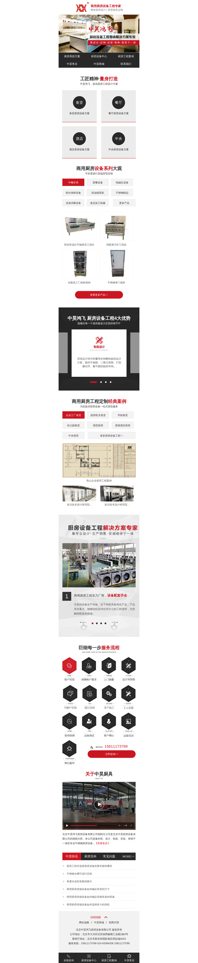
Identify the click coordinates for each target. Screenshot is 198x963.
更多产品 (124, 203)
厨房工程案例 (126, 56)
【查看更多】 (102, 843)
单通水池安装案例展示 (79, 881)
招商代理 (114, 922)
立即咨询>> (111, 754)
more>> (128, 856)
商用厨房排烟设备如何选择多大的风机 (88, 904)
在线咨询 (69, 957)
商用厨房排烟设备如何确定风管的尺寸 (88, 889)
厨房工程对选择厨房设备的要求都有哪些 (89, 866)
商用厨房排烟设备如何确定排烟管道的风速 (91, 896)
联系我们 (126, 63)
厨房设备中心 (99, 56)
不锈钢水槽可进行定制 (79, 873)
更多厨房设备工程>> (111, 435)
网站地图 (84, 922)
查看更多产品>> (99, 294)
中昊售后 (72, 63)
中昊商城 (99, 63)
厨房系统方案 (72, 56)
